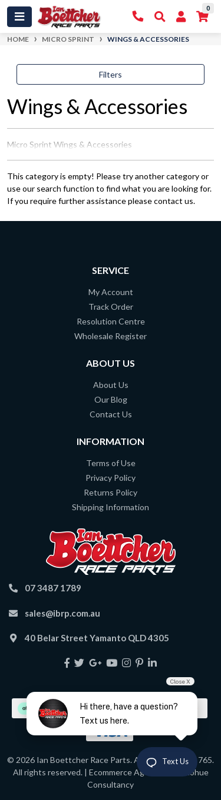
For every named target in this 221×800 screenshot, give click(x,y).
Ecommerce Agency (125, 772)
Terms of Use (111, 463)
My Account (110, 292)
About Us (110, 385)
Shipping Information (110, 507)
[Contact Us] (138, 16)
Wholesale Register (110, 336)
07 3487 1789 (53, 588)
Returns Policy (110, 492)
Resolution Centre (111, 321)
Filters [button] (110, 74)
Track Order (110, 307)
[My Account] (181, 16)
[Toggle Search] (160, 16)
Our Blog (110, 399)
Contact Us (111, 414)
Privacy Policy (110, 478)
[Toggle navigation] (19, 16)
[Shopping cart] (202, 16)
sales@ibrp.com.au (62, 613)
